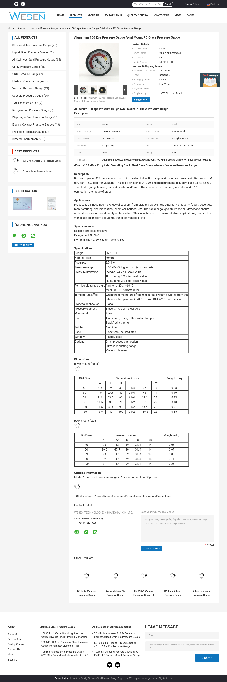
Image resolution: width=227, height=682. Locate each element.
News (178, 15)
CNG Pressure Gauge (25, 74)
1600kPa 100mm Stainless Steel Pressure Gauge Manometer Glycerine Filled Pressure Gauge (64, 644)
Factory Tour (113, 15)
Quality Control (138, 15)
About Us (93, 15)
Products (75, 15)
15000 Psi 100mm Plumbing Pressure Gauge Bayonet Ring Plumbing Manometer (64, 635)
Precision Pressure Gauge (28, 131)
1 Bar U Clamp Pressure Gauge (37, 171)
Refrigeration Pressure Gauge (30, 110)
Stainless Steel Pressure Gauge (31, 45)
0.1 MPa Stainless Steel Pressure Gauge (42, 161)
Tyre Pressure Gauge (25, 103)
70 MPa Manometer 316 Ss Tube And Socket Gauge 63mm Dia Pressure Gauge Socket (117, 635)
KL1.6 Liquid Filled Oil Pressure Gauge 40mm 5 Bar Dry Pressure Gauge (115, 645)
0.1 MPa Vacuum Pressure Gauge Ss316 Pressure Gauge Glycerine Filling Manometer (87, 593)
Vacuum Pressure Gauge (44, 28)
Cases (190, 15)
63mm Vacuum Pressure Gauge (125, 496)
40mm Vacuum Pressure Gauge (156, 496)
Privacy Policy (61, 678)
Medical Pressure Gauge (27, 81)
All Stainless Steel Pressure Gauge (33, 59)
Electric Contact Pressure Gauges (33, 124)
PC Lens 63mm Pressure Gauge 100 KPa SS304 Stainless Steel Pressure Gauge (173, 593)
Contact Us (161, 15)
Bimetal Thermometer (26, 139)
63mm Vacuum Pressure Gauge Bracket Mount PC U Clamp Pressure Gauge (201, 593)
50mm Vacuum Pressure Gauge (94, 496)
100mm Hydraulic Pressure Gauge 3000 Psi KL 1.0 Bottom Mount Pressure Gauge (117, 653)
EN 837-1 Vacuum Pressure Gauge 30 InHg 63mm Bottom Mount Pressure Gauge (144, 593)
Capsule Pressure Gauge (27, 95)
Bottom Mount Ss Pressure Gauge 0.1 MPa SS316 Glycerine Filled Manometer (115, 593)
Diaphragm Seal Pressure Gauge (32, 117)
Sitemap (12, 659)
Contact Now (140, 99)
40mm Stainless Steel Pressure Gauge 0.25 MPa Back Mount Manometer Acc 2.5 (64, 653)
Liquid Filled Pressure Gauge (30, 52)
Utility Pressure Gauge (26, 66)
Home (60, 15)
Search (168, 4)
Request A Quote (192, 4)
